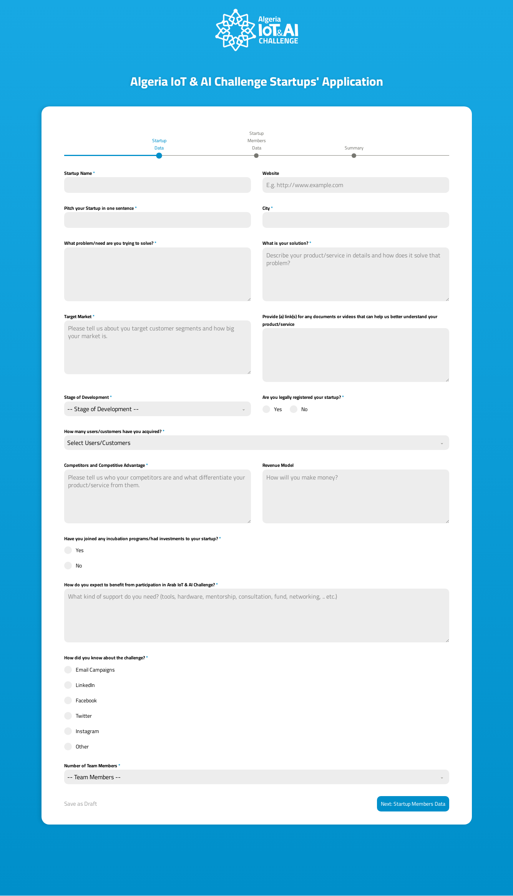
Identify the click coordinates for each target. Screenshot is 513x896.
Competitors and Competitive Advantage (106, 466)
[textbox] (150, 409)
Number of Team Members (92, 766)
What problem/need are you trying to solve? (110, 243)
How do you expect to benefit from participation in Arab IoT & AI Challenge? (141, 585)
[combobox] (157, 409)
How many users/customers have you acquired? (114, 432)
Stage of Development (88, 398)
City (267, 208)
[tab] (159, 147)
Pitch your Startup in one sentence (100, 208)
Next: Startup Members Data (413, 804)
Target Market (79, 316)
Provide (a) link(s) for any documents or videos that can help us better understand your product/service (349, 321)
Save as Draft (80, 804)
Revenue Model (278, 466)
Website (270, 174)
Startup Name (79, 174)
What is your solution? (286, 243)
